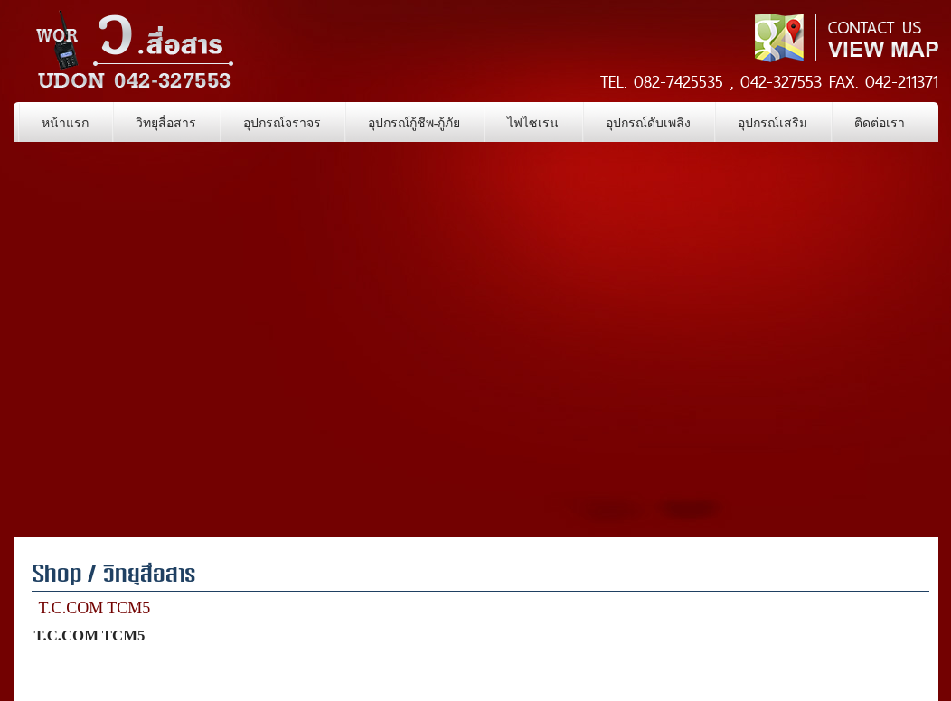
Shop (57, 576)
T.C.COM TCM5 (95, 608)
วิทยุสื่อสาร (149, 576)
